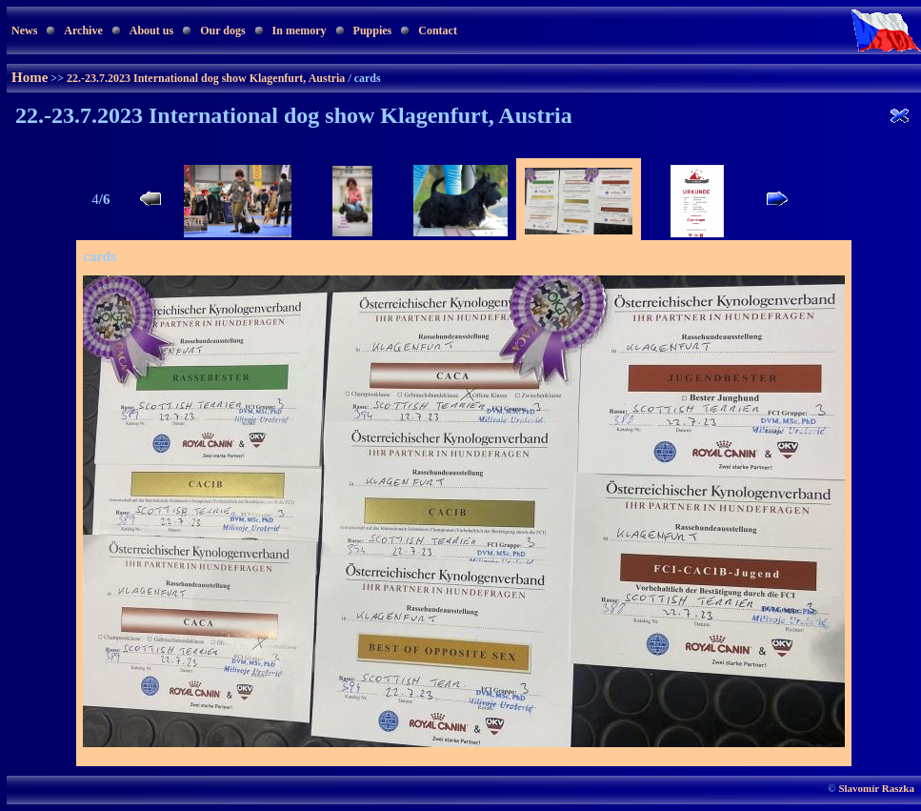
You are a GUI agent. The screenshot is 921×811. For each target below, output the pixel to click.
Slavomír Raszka (876, 788)
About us (151, 30)
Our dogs (222, 30)
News (24, 30)
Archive (83, 30)
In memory (299, 30)
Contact (437, 30)
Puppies (372, 30)
